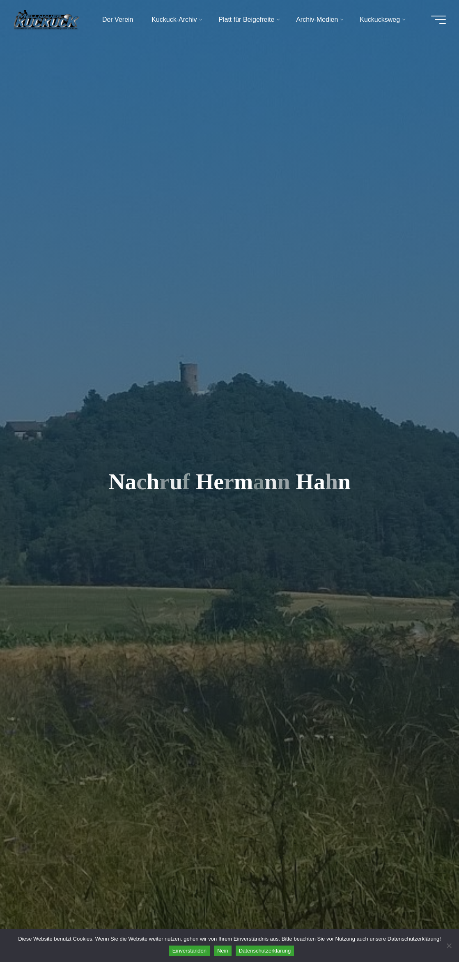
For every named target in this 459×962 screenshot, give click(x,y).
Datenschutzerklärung (265, 951)
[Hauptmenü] (438, 20)
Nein (222, 951)
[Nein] (449, 945)
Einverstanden (189, 951)
